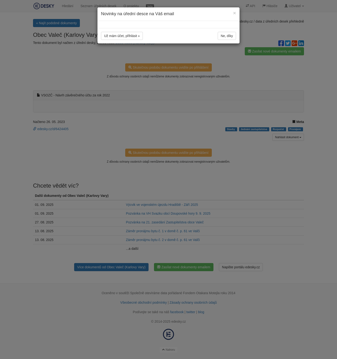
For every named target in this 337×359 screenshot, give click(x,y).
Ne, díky (227, 36)
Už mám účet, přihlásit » (122, 36)
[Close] (234, 12)
